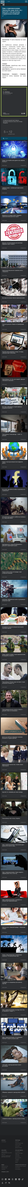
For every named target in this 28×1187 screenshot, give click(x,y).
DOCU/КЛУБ (17, 1167)
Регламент (17, 1151)
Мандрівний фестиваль (20, 1166)
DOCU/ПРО (17, 1146)
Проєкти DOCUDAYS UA (20, 1164)
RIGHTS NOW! (18, 1144)
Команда (17, 1154)
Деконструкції (18, 1147)
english (8, 1)
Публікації (3, 1141)
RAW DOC (3, 1154)
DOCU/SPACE (18, 1169)
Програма (17, 1140)
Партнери (17, 1156)
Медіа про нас (4, 1166)
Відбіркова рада (18, 1153)
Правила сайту (5, 1171)
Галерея (3, 1169)
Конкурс (17, 1141)
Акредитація (4, 1167)
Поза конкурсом (19, 1143)
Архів (16, 1162)
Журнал (3, 1140)
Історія (17, 1160)
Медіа (2, 1164)
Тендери (17, 1159)
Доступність (18, 1157)
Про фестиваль (19, 1150)
